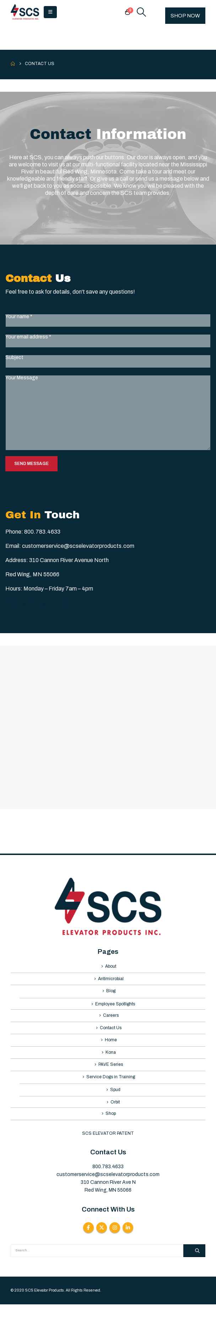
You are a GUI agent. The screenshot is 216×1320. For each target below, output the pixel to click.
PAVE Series (110, 1074)
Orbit (115, 1115)
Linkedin (128, 1243)
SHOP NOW (185, 15)
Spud (115, 1102)
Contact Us (111, 1034)
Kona (111, 1061)
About (110, 966)
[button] (50, 12)
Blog (110, 994)
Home (111, 1047)
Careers (111, 1021)
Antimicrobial (111, 980)
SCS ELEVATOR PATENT (108, 1148)
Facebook (88, 1243)
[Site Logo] (25, 12)
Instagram (114, 1243)
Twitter (101, 1243)
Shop (111, 1128)
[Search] (194, 1266)
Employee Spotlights (115, 1008)
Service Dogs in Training (110, 1088)
